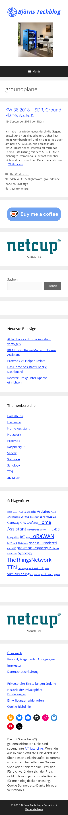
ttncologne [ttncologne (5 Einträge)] (23, 568)
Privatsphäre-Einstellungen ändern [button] (31, 683)
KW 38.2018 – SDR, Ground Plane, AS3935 (33, 112)
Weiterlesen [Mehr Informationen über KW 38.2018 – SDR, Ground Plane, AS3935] (15, 164)
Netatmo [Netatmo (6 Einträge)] (23, 543)
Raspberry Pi (16, 447)
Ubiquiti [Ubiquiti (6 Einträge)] (33, 568)
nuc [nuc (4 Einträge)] (9, 548)
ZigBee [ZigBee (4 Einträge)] (57, 574)
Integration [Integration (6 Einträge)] (13, 537)
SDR (19, 184)
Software (13, 459)
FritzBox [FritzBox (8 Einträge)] (51, 516)
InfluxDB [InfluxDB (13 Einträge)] (53, 529)
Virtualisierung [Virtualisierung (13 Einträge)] (18, 574)
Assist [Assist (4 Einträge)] (53, 512)
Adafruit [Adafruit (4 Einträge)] (22, 512)
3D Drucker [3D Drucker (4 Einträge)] (12, 512)
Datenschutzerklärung (22, 671)
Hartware (14, 422)
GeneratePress (34, 809)
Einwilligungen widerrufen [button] (25, 700)
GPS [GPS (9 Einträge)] (23, 523)
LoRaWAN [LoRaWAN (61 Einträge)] (42, 536)
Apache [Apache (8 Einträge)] (31, 511)
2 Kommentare (19, 188)
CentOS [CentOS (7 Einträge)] (25, 516)
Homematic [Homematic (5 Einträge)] (33, 529)
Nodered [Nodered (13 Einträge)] (50, 542)
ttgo (25, 184)
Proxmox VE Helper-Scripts (26, 361)
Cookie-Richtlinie (19, 706)
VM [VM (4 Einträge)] (31, 574)
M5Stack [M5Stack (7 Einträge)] (12, 543)
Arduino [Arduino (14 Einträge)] (43, 511)
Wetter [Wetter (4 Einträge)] (37, 574)
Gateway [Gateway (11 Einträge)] (13, 522)
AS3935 (22, 179)
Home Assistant (18, 428)
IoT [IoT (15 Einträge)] (22, 536)
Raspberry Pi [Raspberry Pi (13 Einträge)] (42, 548)
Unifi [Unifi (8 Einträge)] (41, 568)
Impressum (15, 665)
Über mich (14, 653)
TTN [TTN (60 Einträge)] (12, 567)
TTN (10, 471)
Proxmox (13, 441)
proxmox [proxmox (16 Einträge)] (24, 547)
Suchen (12, 279)
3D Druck (13, 478)
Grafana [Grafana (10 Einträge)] (32, 522)
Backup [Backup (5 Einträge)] (16, 516)
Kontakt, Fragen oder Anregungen (31, 659)
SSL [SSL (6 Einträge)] (15, 553)
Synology (13, 465)
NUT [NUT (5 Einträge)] (13, 548)
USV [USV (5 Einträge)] (47, 568)
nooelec (10, 184)
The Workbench (19, 174)
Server (12, 453)
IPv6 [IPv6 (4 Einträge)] (28, 537)
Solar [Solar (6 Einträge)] (10, 553)
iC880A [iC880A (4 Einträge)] (43, 529)
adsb (13, 179)
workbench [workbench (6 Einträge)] (47, 574)
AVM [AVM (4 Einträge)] (9, 517)
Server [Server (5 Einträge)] (55, 548)
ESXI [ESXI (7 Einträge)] (42, 516)
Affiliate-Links (34, 748)
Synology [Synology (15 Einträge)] (25, 553)
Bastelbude (15, 416)
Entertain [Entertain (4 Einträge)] (34, 517)
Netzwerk (14, 434)
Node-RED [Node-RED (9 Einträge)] (36, 543)
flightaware (35, 179)
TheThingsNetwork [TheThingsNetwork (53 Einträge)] (29, 559)
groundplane (52, 179)
